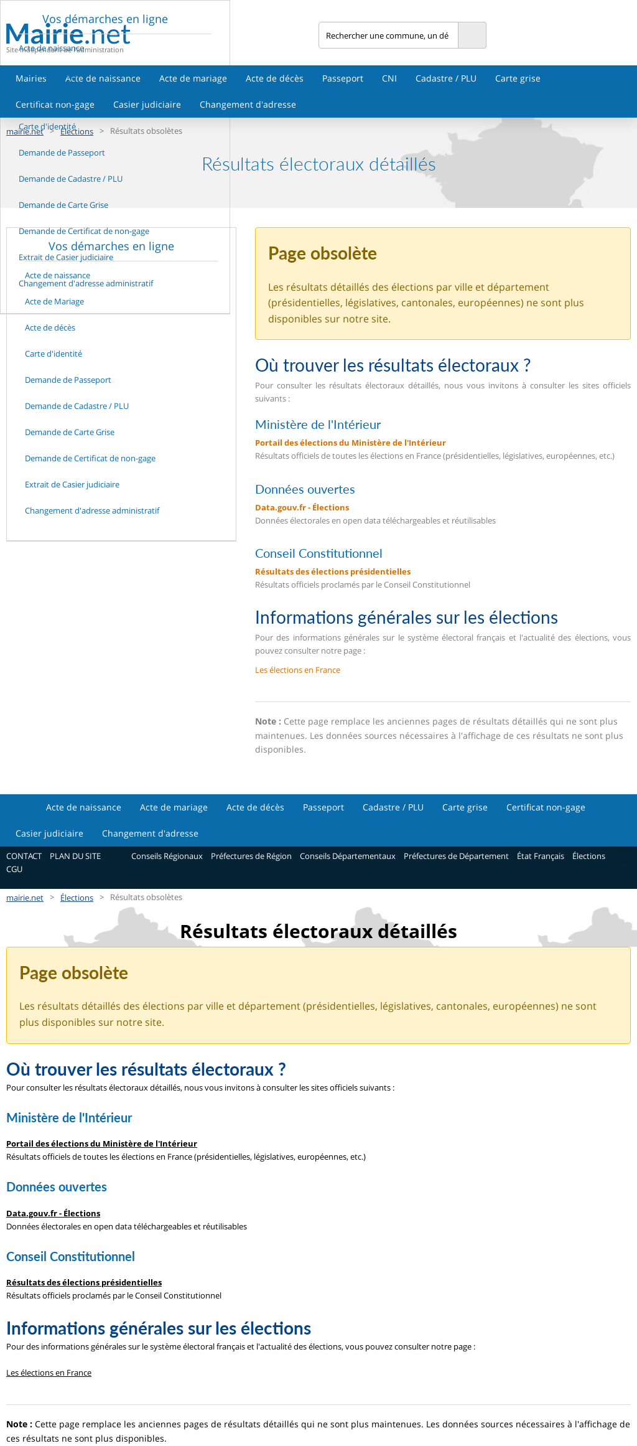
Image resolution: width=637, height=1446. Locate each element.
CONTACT (24, 855)
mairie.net (25, 897)
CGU (14, 869)
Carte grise (518, 78)
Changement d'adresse (248, 104)
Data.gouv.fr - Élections (302, 507)
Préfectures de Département (456, 855)
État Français (540, 855)
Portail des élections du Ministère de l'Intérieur (350, 442)
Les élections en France (297, 669)
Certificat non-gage (545, 807)
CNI (389, 78)
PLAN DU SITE (75, 855)
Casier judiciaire (147, 104)
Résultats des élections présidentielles (333, 571)
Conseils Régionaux (167, 855)
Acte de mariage (193, 78)
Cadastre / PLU (446, 78)
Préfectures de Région (251, 855)
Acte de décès (275, 78)
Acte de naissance (103, 78)
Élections (588, 855)
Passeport (342, 78)
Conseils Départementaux (348, 855)
